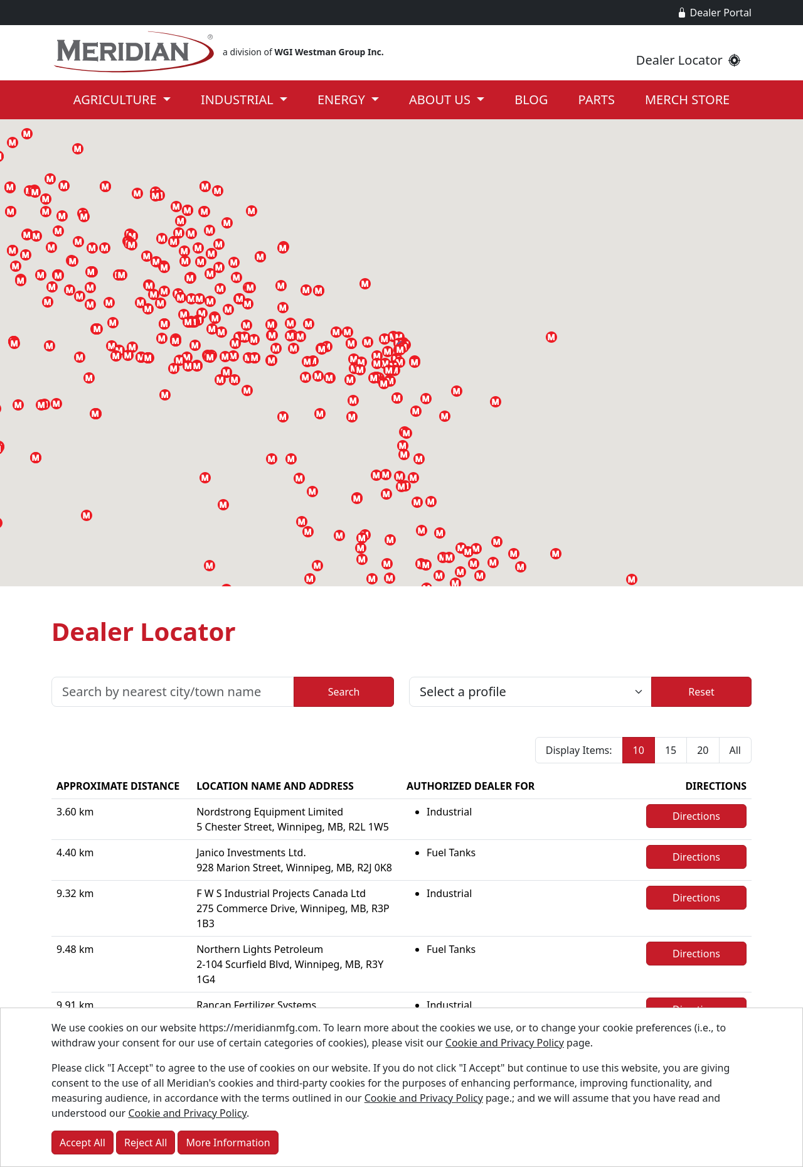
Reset (701, 692)
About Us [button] (441, 99)
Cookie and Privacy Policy (504, 1043)
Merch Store (687, 99)
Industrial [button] (239, 99)
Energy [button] (342, 99)
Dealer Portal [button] (714, 12)
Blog (531, 99)
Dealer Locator (688, 59)
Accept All (82, 1142)
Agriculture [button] (116, 99)
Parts (596, 99)
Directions (696, 816)
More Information (228, 1142)
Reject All (145, 1142)
